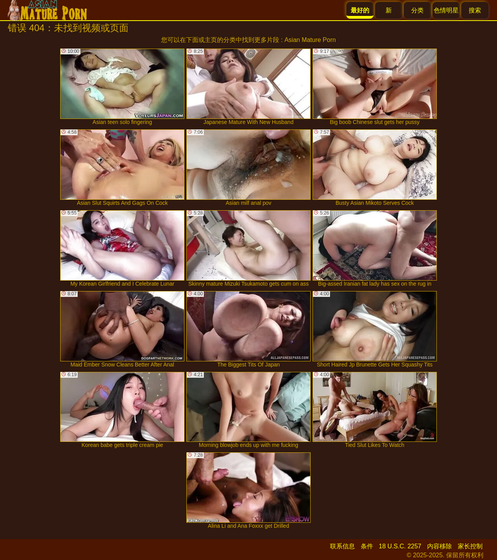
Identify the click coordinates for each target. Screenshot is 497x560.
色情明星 (446, 10)
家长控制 (470, 546)
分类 (417, 10)
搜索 (475, 10)
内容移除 (439, 546)
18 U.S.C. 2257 (400, 546)
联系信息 (342, 546)
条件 (367, 546)
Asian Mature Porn (310, 40)
